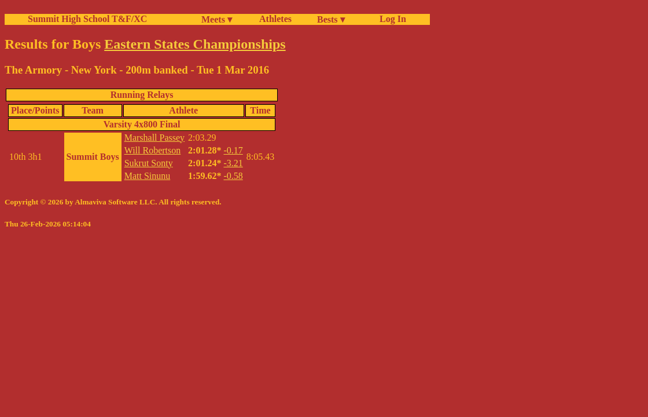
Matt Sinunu (147, 176)
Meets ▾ (216, 19)
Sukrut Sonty (148, 163)
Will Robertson (152, 150)
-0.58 (232, 176)
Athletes (275, 19)
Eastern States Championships (194, 44)
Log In (390, 19)
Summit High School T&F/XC (87, 19)
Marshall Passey (154, 137)
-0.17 (232, 150)
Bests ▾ (331, 19)
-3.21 (232, 163)
